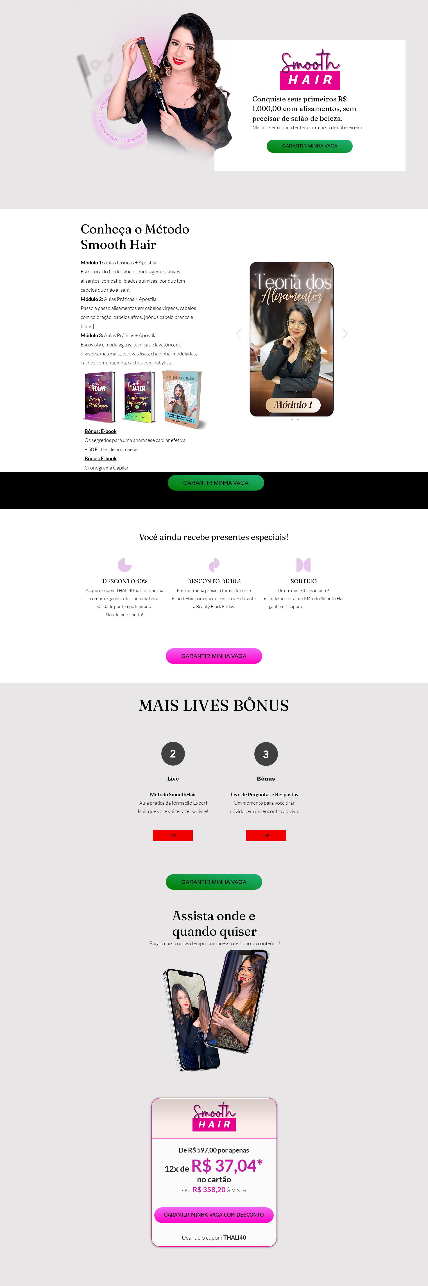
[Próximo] (345, 334)
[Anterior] (238, 334)
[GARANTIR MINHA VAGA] (310, 146)
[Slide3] (298, 420)
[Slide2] (292, 420)
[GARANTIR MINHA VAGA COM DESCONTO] (214, 1215)
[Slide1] (285, 420)
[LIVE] (173, 835)
